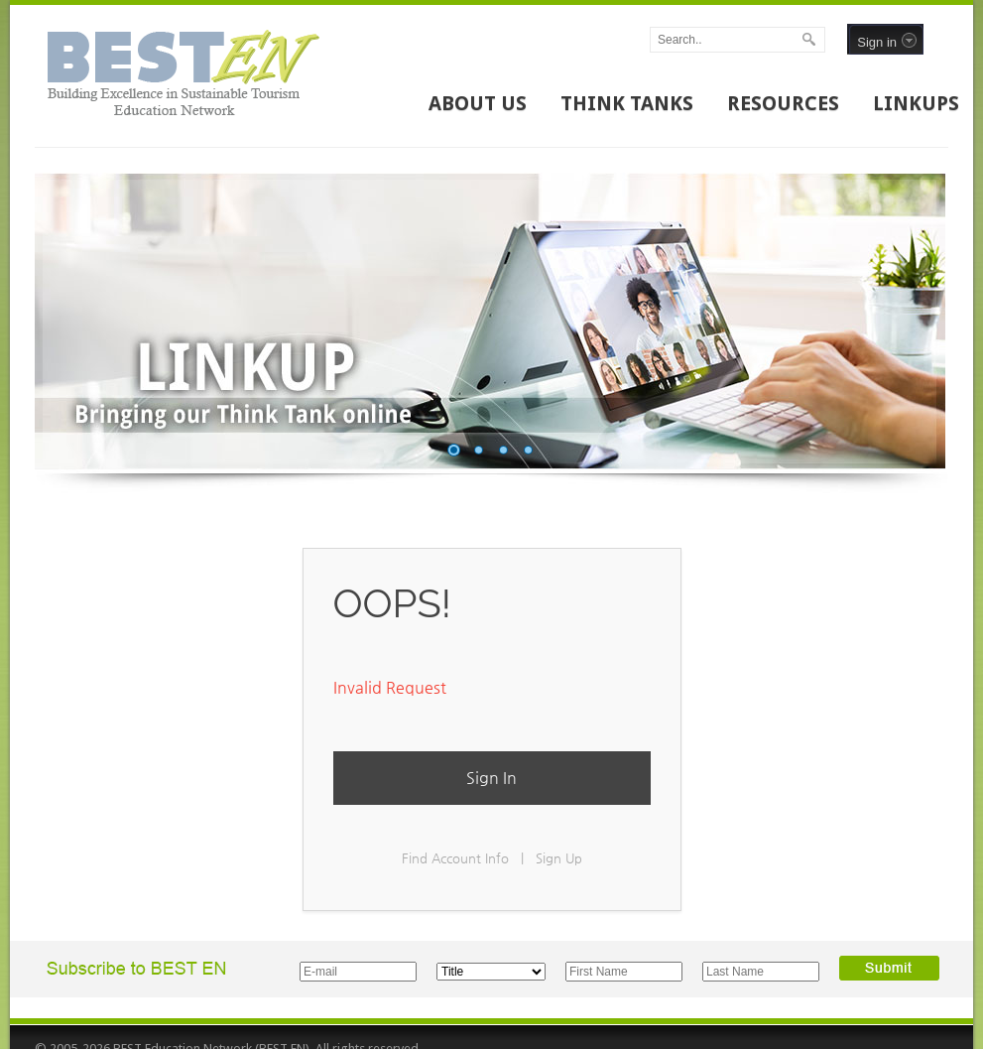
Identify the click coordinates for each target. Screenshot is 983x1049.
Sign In (491, 777)
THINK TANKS (626, 103)
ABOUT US (478, 103)
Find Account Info (455, 858)
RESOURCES (783, 103)
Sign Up (559, 858)
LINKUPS (916, 103)
